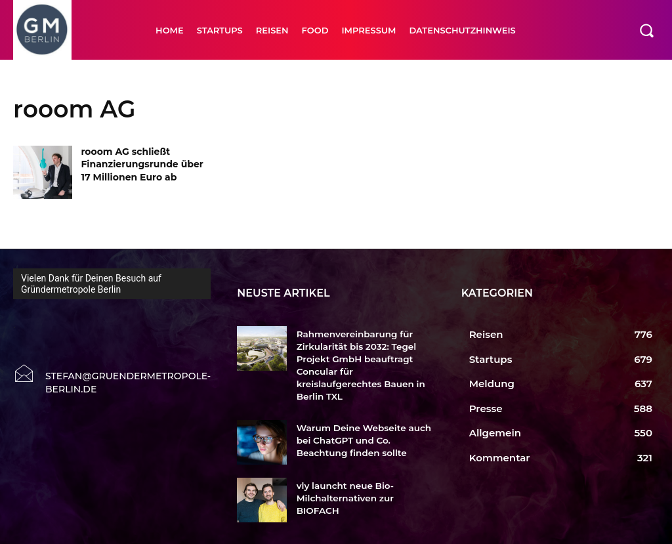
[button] (646, 30)
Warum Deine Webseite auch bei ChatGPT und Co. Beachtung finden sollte (361, 425)
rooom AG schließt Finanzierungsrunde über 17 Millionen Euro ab (142, 164)
